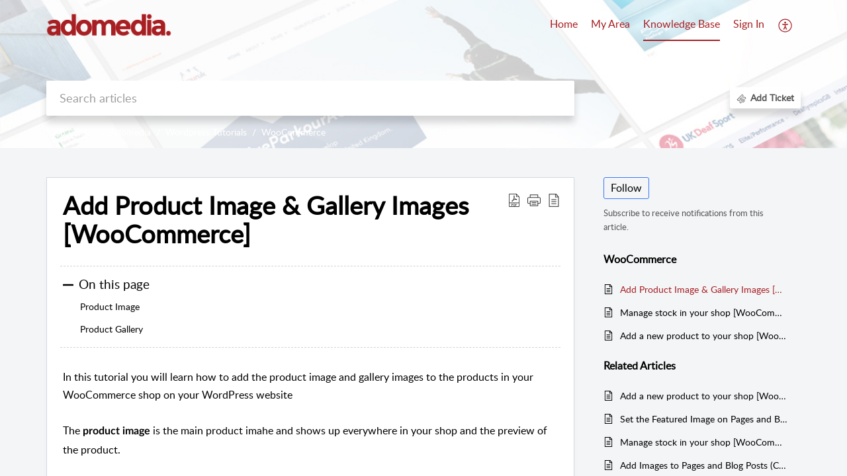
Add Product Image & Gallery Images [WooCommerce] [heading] (265, 220)
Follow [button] (626, 187)
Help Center (70, 132)
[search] (310, 98)
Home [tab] (564, 24)
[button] (786, 25)
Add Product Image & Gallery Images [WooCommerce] (703, 289)
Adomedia (130, 132)
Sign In (748, 24)
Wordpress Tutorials (206, 132)
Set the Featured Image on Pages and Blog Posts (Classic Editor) (703, 419)
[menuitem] (749, 25)
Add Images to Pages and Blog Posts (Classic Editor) (703, 465)
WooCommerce (293, 132)
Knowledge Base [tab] (681, 24)
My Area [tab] (610, 24)
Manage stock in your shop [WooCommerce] (703, 312)
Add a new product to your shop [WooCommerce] (703, 335)
